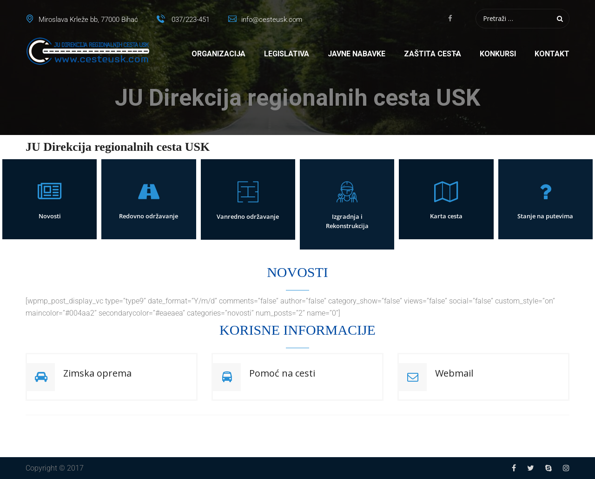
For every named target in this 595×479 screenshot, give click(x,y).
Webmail (454, 373)
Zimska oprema (97, 373)
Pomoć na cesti (282, 373)
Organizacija (218, 53)
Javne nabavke (356, 53)
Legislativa (286, 53)
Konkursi (498, 53)
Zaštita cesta (432, 53)
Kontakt (552, 53)
